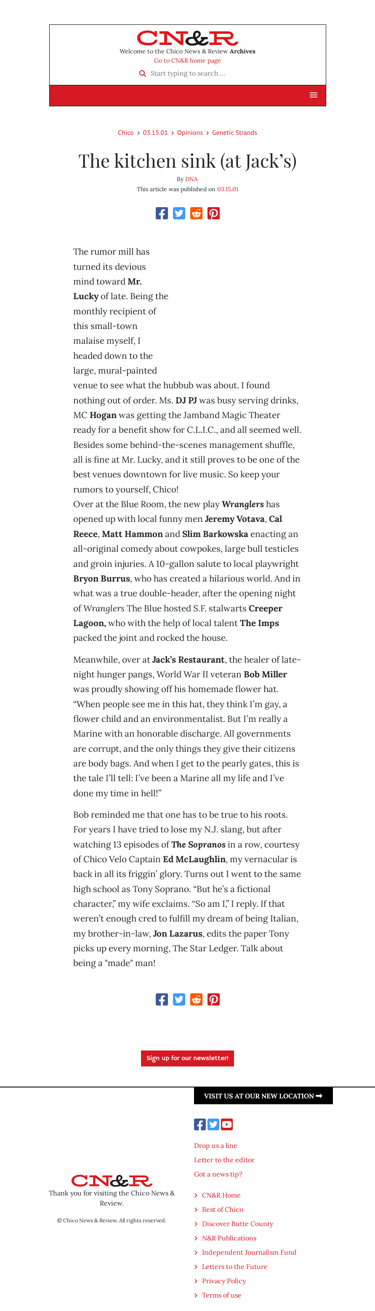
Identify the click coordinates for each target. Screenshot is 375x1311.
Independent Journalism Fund (249, 1252)
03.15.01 (155, 132)
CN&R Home (221, 1195)
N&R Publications (229, 1238)
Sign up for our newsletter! (187, 1058)
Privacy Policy (224, 1281)
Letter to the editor (224, 1160)
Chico (126, 132)
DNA (191, 179)
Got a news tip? (218, 1174)
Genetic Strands (234, 132)
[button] (314, 95)
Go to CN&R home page (187, 60)
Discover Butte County (237, 1223)
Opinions (190, 132)
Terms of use (222, 1295)
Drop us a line (215, 1145)
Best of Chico (222, 1209)
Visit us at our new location (263, 1096)
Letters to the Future (235, 1266)
